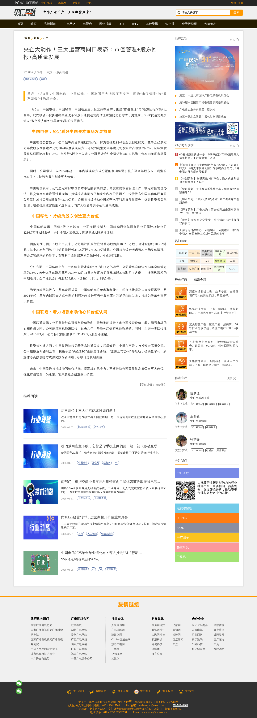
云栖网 (115, 649)
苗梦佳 (195, 393)
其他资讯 (152, 23)
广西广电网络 (79, 639)
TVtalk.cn (116, 653)
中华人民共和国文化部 (44, 649)
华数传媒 (219, 625)
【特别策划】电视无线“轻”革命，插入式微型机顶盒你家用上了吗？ (209, 180)
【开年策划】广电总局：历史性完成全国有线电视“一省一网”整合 (209, 211)
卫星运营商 (84, 498)
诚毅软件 (219, 634)
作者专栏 (210, 23)
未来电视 (197, 630)
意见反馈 (164, 691)
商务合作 (120, 691)
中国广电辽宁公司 (81, 658)
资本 (43, 79)
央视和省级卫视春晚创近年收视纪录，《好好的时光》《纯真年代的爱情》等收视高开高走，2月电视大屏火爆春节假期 (209, 168)
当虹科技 (197, 644)
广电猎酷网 (118, 630)
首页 (20, 23)
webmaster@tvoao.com (151, 705)
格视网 (62, 3)
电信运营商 (30, 79)
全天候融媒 (189, 23)
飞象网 (177, 625)
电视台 (87, 23)
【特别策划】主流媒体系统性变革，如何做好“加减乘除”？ (209, 191)
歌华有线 (76, 625)
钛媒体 (156, 649)
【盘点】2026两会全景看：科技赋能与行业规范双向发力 (209, 221)
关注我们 (187, 691)
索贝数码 (197, 639)
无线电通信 (100, 498)
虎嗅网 (177, 634)
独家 (34, 23)
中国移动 (82, 462)
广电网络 (69, 23)
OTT (122, 23)
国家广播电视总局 (41, 625)
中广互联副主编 (200, 397)
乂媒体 (115, 658)
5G (116, 462)
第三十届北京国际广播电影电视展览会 (202, 116)
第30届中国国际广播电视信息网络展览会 (204, 102)
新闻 (36, 38)
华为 (219, 644)
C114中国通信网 (120, 639)
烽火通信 (219, 630)
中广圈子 (142, 691)
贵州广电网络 (79, 634)
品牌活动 (50, 23)
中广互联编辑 (198, 421)
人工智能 (92, 533)
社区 (89, 3)
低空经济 (111, 569)
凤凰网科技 (158, 625)
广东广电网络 (79, 649)
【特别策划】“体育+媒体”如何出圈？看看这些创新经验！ (209, 201)
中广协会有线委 (40, 658)
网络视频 (105, 23)
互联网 (95, 462)
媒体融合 (224, 404)
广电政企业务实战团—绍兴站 (197, 109)
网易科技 (157, 644)
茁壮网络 (197, 634)
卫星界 (76, 3)
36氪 (175, 644)
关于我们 (75, 691)
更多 (234, 39)
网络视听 (211, 404)
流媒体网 (116, 634)
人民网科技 (158, 634)
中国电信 (82, 569)
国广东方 (219, 639)
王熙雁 (195, 416)
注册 (240, 3)
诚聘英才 (97, 691)
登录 (233, 3)
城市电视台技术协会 (43, 653)
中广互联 (46, 3)
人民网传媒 (118, 625)
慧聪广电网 (118, 644)
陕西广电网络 (79, 644)
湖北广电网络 (79, 630)
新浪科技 (157, 639)
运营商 (106, 462)
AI (93, 569)
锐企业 (170, 23)
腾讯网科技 (158, 630)
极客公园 (157, 653)
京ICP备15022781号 (167, 702)
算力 (80, 533)
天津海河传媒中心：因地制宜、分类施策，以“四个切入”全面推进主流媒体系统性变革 (209, 232)
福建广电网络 (79, 653)
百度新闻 (178, 639)
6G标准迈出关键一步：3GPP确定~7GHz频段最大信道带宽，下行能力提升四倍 (209, 156)
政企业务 (98, 427)
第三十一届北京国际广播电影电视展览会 (204, 95)
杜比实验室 (198, 649)
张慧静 (195, 439)
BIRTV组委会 (200, 625)
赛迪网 (177, 630)
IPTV (135, 23)
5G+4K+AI (197, 404)
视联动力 (219, 649)
